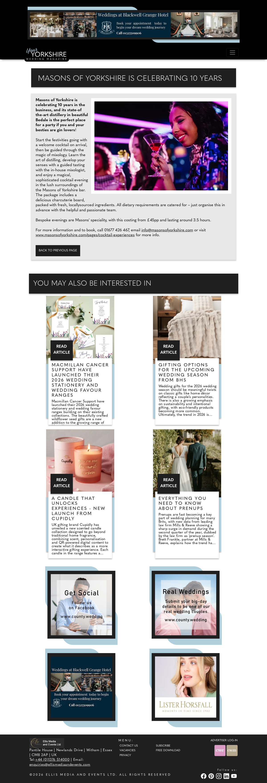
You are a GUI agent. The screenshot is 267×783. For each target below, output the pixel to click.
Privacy (125, 755)
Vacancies (127, 750)
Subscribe (163, 746)
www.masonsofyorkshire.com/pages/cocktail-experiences (85, 235)
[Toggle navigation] (232, 52)
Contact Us (129, 746)
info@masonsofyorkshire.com (167, 230)
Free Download (168, 750)
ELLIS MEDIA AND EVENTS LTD (81, 775)
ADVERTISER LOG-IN (224, 740)
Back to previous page (58, 250)
